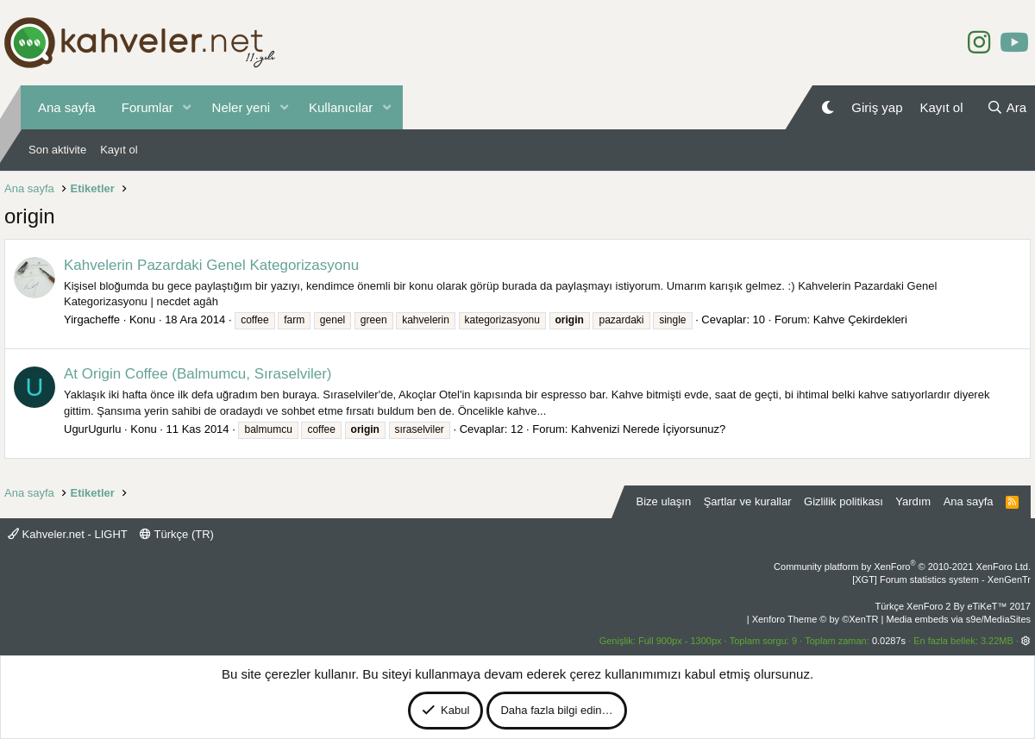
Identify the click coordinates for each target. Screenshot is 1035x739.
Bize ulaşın (664, 501)
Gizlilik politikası (843, 501)
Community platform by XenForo (902, 566)
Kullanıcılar (341, 107)
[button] (187, 107)
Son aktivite (57, 149)
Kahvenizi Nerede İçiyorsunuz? (648, 429)
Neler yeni (241, 107)
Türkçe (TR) (177, 534)
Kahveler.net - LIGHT (68, 534)
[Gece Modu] (827, 107)
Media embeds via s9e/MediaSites (958, 619)
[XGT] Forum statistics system (941, 579)
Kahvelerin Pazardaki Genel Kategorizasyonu (211, 265)
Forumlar (147, 107)
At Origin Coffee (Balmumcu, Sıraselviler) (198, 374)
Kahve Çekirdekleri (860, 319)
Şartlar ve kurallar (748, 501)
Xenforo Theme (815, 619)
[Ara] (1006, 107)
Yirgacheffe (92, 319)
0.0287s (889, 641)
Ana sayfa (67, 107)
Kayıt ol (118, 149)
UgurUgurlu (92, 429)
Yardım (913, 501)
